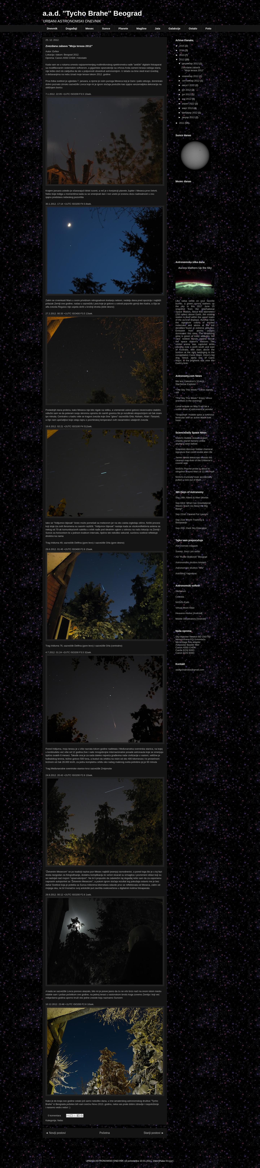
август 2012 (188, 85)
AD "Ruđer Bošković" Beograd (191, 556)
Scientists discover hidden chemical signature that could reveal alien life (194, 450)
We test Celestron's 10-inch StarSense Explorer (190, 382)
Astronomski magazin (187, 545)
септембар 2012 (191, 80)
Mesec (89, 28)
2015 (181, 45)
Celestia (180, 596)
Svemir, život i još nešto (188, 551)
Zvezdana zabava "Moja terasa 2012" (69, 46)
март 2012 (187, 108)
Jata (157, 28)
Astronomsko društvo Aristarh (191, 562)
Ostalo (193, 28)
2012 (181, 59)
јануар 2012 (188, 117)
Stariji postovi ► (154, 1132)
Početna (104, 1132)
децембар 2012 (190, 63)
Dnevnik (52, 28)
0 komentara (54, 1115)
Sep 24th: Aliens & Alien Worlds (192, 497)
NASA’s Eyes (182, 602)
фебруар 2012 (190, 112)
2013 (181, 55)
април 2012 (188, 103)
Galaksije (174, 28)
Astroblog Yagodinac (186, 573)
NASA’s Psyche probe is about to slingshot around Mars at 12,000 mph (195, 470)
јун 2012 (186, 94)
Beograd (195, 238)
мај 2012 (186, 99)
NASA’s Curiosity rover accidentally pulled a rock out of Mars (194, 478)
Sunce (106, 28)
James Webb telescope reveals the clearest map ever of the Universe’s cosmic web (194, 460)
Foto (208, 28)
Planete (123, 28)
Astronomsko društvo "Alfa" (190, 567)
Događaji (71, 28)
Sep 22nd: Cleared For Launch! (192, 514)
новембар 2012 (190, 76)
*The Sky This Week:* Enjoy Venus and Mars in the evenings (194, 399)
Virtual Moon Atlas (185, 607)
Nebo (60, 1120)
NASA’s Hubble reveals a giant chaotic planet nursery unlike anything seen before (191, 441)
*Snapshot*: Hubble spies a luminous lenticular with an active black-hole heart (195, 417)
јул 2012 (186, 90)
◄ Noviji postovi (56, 1132)
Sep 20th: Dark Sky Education (191, 528)
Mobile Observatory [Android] (191, 618)
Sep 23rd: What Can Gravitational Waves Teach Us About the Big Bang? (193, 506)
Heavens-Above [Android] (189, 613)
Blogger (170, 1161)
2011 (181, 123)
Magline (141, 28)
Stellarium (181, 591)
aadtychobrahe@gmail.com (190, 669)
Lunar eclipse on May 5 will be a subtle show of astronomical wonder (194, 408)
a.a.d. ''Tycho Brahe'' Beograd (92, 13)
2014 (181, 50)
